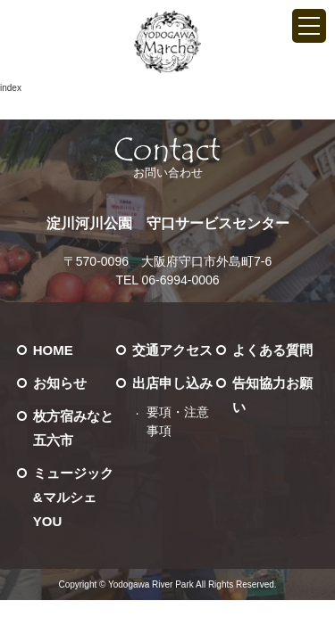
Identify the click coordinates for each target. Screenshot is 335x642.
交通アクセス (172, 350)
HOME (53, 350)
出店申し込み (172, 383)
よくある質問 (272, 350)
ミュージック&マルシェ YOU (73, 497)
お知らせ (60, 383)
